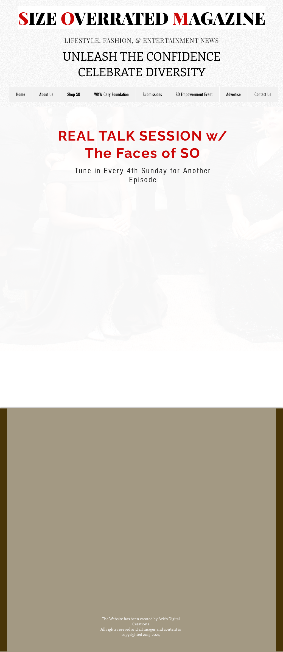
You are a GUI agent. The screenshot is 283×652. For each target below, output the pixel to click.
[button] (152, 94)
